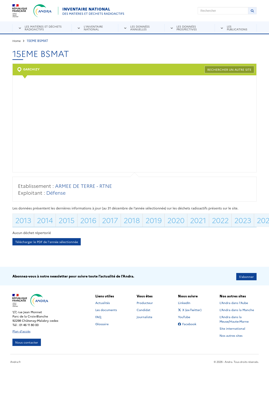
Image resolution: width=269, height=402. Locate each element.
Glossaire (102, 323)
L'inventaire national (93, 27)
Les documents (106, 309)
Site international (232, 327)
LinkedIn (189, 302)
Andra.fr (15, 360)
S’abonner (246, 275)
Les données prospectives (186, 27)
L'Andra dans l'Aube (234, 302)
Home (16, 41)
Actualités (102, 302)
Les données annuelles (140, 27)
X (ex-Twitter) (190, 309)
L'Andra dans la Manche (237, 309)
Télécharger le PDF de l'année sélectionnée (46, 242)
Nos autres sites (231, 334)
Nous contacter (26, 341)
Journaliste (144, 316)
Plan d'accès (21, 330)
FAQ (98, 316)
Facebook (190, 323)
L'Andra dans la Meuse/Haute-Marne (234, 318)
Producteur (145, 302)
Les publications (237, 27)
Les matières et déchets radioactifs (43, 27)
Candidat (143, 309)
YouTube (189, 316)
